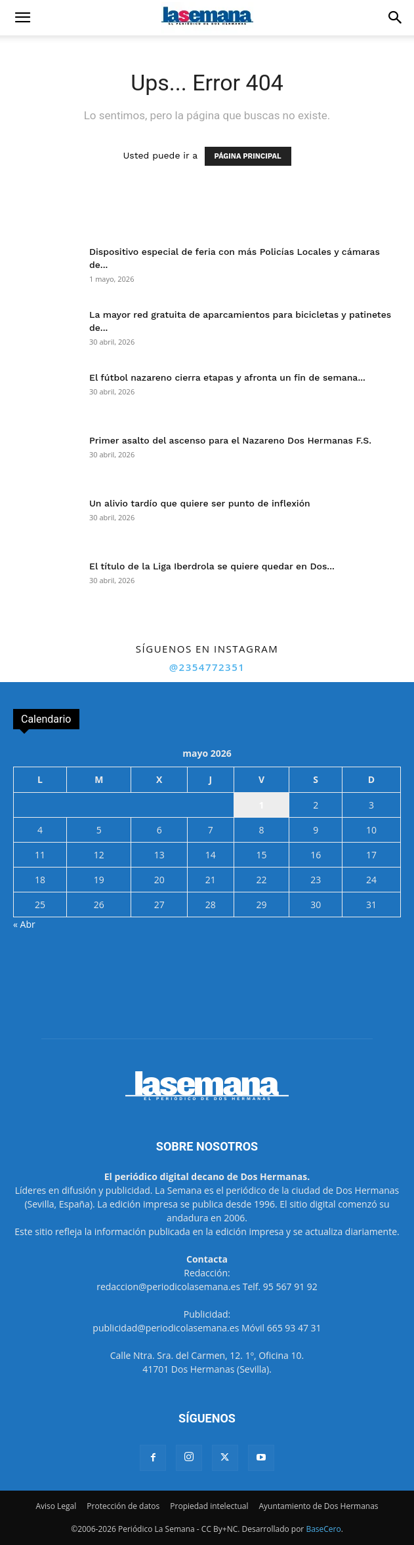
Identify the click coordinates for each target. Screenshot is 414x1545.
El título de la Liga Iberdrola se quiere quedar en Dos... (212, 566)
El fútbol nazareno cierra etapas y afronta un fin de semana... (227, 377)
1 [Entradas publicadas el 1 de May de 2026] (261, 805)
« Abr (24, 924)
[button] (22, 17)
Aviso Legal (55, 1506)
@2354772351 (207, 667)
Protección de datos (123, 1506)
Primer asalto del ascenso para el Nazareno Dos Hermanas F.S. (230, 440)
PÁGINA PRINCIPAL (248, 156)
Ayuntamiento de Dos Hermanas (318, 1506)
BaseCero (323, 1529)
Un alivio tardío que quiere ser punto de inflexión (199, 503)
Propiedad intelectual (209, 1506)
